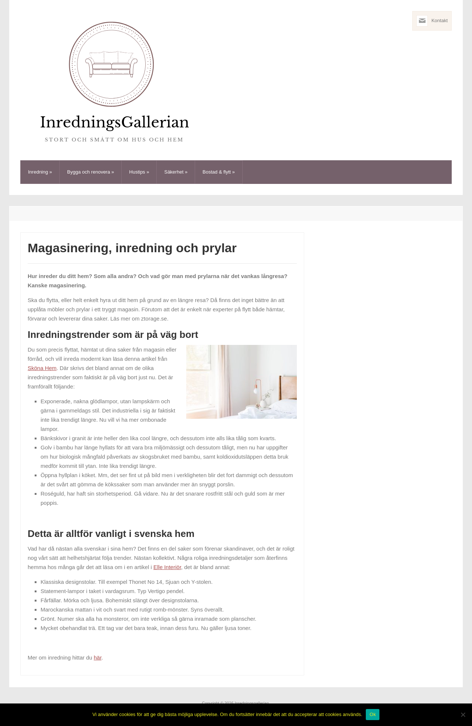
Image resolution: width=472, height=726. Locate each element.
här (97, 657)
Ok (372, 714)
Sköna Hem (42, 368)
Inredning (40, 172)
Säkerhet (175, 172)
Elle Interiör (167, 567)
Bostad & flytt (218, 172)
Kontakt (439, 20)
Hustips (139, 172)
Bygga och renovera (90, 172)
